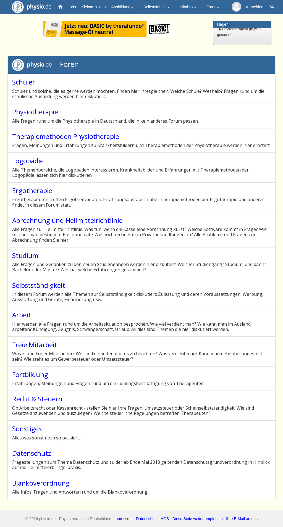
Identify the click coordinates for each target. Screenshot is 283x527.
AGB (165, 519)
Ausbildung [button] (122, 7)
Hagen (223, 24)
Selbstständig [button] (156, 7)
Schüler (23, 81)
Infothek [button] (188, 7)
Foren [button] (212, 7)
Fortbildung (30, 374)
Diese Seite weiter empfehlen (197, 519)
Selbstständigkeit (38, 285)
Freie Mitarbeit (34, 344)
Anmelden (254, 7)
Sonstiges (27, 428)
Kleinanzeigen (94, 7)
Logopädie (28, 160)
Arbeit (21, 314)
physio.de (29, 7)
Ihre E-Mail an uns (242, 519)
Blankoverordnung (41, 483)
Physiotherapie (35, 111)
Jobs (72, 7)
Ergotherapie (32, 190)
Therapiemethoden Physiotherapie (65, 136)
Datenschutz (31, 453)
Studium (25, 255)
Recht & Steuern (37, 398)
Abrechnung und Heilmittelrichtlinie (67, 220)
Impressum (123, 519)
